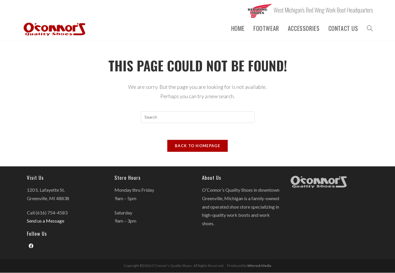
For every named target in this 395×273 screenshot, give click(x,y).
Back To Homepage (197, 146)
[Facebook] (31, 246)
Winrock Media (259, 266)
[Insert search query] (198, 117)
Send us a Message (45, 221)
